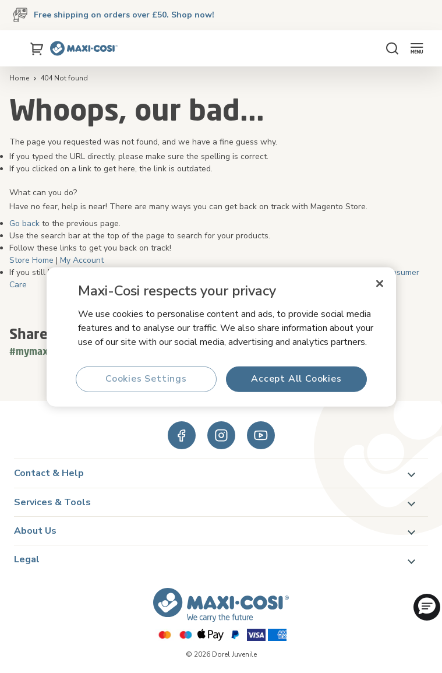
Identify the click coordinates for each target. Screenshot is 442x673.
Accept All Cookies (296, 378)
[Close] (380, 283)
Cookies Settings (146, 378)
